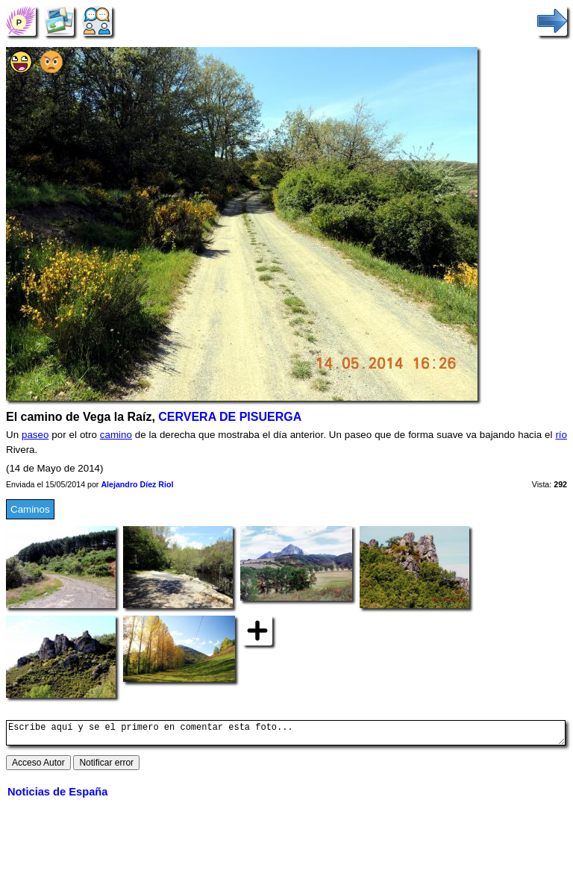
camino (116, 434)
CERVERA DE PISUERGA (229, 416)
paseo (35, 434)
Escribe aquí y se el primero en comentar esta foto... (286, 735)
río (561, 434)
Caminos (30, 509)
